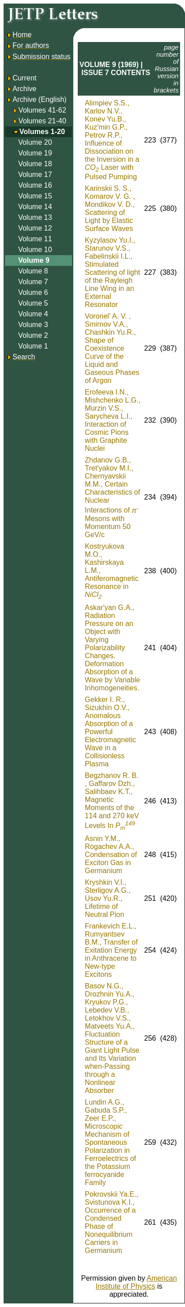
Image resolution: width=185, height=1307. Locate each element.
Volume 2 (33, 335)
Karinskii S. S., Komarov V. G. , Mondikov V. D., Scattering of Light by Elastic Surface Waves (110, 208)
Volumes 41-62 (42, 110)
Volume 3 (33, 324)
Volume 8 (33, 271)
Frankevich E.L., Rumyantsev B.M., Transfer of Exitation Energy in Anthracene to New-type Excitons (111, 950)
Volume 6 (33, 292)
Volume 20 (35, 142)
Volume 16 (35, 185)
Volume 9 (34, 260)
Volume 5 (33, 303)
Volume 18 (35, 164)
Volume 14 (35, 206)
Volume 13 (35, 217)
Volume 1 (33, 346)
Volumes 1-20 (42, 131)
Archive (21, 88)
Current (21, 78)
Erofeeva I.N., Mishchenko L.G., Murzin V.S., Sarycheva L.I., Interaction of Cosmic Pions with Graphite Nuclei (113, 420)
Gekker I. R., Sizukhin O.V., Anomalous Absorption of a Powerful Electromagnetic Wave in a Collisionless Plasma (110, 732)
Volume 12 (35, 228)
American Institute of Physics (136, 1282)
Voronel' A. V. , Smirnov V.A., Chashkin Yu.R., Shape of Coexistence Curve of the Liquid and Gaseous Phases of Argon (112, 348)
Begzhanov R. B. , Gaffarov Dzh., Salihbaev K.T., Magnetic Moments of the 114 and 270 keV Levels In (112, 800)
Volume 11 (35, 239)
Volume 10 (35, 249)
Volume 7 (33, 282)
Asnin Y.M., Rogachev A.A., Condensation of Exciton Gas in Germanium (111, 854)
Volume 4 (33, 314)
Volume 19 (35, 153)
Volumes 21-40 (42, 121)
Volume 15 (35, 196)
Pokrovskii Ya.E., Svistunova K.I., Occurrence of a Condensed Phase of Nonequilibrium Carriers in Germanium (111, 1222)
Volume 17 (35, 174)
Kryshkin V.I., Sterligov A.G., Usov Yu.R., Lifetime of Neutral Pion (107, 898)
